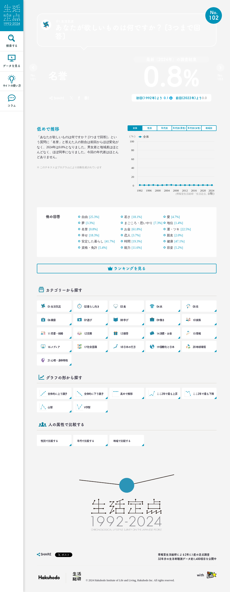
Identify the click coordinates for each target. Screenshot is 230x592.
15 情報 (197, 333)
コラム (11, 105)
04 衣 (159, 306)
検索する (12, 45)
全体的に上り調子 (57, 393)
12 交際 (88, 333)
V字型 (87, 407)
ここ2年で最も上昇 (167, 393)
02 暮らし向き (91, 306)
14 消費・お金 (164, 333)
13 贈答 (124, 333)
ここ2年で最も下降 (203, 393)
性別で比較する (49, 441)
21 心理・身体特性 (58, 360)
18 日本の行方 (127, 347)
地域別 (209, 128)
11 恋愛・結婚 (55, 333)
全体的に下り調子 (94, 393)
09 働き (161, 320)
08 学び (124, 320)
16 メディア (54, 347)
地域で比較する (121, 441)
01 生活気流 (54, 306)
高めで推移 (126, 393)
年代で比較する (85, 441)
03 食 (123, 306)
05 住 (195, 306)
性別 (149, 128)
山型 (50, 407)
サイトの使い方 (12, 85)
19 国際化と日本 (165, 347)
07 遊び (88, 320)
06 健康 (52, 320)
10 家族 (197, 320)
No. (33, 77)
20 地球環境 (199, 347)
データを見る (11, 65)
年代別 (164, 128)
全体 (135, 128)
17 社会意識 (90, 347)
